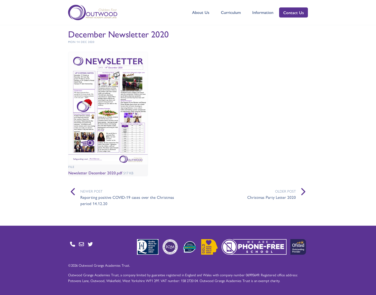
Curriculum (231, 12)
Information (262, 12)
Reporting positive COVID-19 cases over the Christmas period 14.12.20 (127, 200)
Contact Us (293, 12)
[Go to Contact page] (72, 244)
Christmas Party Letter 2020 (271, 197)
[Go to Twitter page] (90, 244)
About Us (200, 12)
